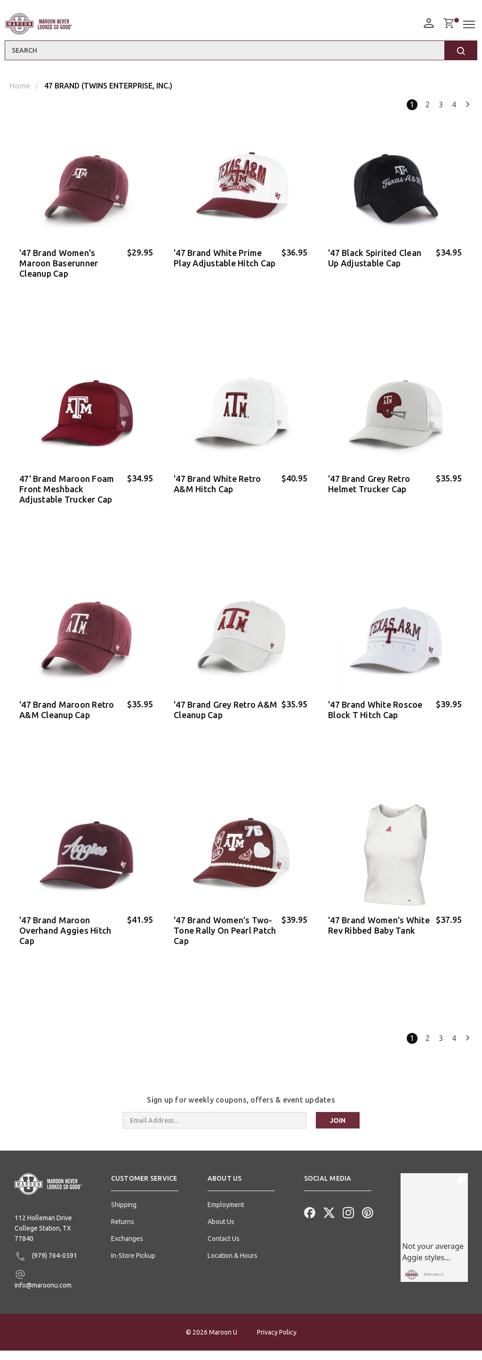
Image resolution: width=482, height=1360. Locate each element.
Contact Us (224, 1248)
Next (467, 104)
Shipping (124, 1214)
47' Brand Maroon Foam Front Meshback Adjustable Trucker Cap (66, 491)
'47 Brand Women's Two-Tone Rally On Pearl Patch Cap (225, 937)
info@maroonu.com (43, 1288)
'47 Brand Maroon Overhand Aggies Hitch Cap (65, 937)
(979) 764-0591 (46, 1265)
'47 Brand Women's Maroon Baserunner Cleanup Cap (58, 263)
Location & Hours (232, 1265)
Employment (226, 1214)
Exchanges (127, 1248)
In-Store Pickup (133, 1265)
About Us (221, 1231)
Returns (122, 1231)
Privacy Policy (277, 1341)
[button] (144, 1191)
